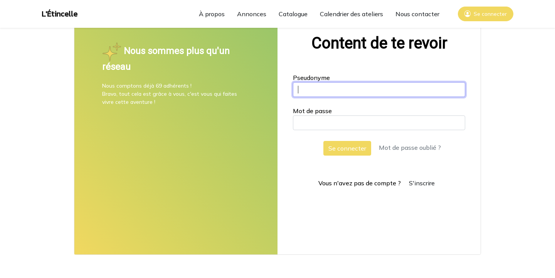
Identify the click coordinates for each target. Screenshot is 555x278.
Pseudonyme (311, 77)
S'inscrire (422, 183)
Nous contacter (417, 14)
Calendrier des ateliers (351, 14)
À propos (212, 14)
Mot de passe (312, 111)
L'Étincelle (59, 14)
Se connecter (347, 148)
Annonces (251, 14)
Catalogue (293, 14)
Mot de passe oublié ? (410, 147)
